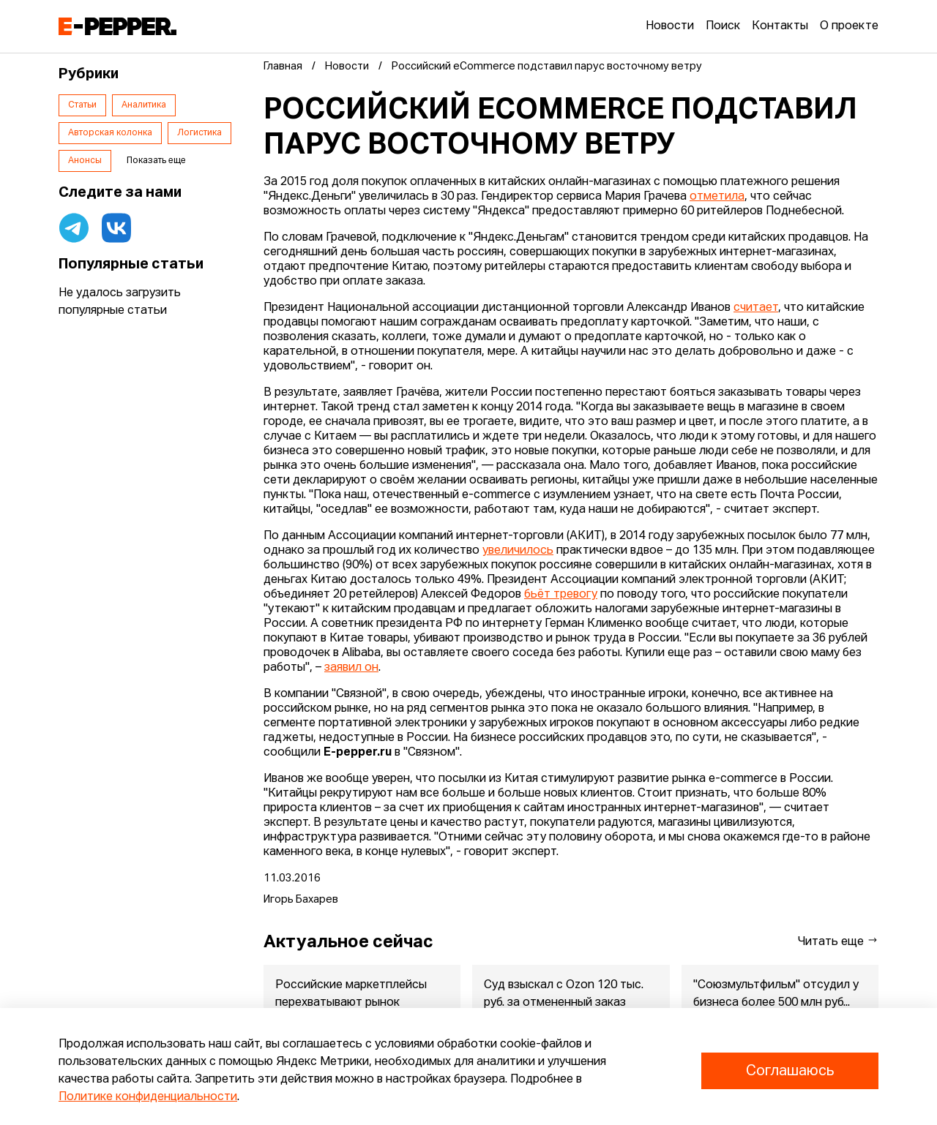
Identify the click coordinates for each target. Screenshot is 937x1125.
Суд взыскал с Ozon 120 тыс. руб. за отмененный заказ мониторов (563, 1002)
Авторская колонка (110, 133)
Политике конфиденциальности (148, 1097)
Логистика (199, 133)
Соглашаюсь (790, 1071)
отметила (717, 197)
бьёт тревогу (560, 595)
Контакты (780, 26)
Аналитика (144, 105)
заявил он (351, 668)
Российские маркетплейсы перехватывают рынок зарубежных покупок (351, 1002)
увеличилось (517, 551)
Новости (670, 26)
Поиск (723, 26)
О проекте (849, 26)
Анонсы (85, 161)
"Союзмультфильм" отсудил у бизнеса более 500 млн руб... (776, 994)
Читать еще (838, 941)
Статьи (82, 105)
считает (755, 308)
